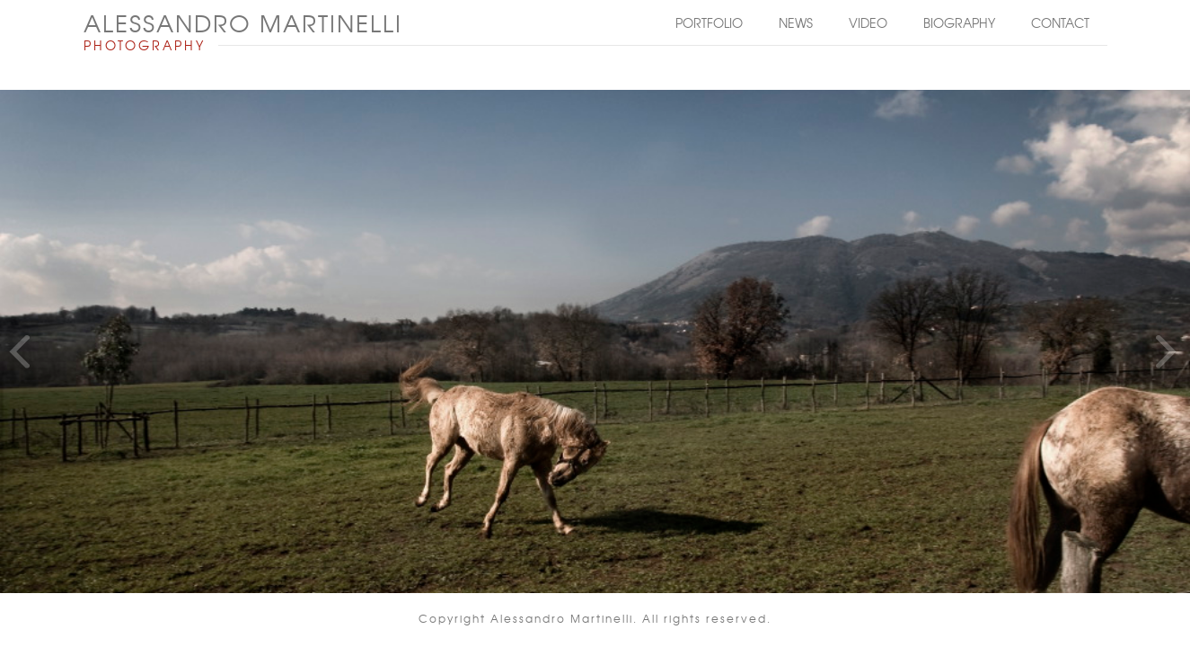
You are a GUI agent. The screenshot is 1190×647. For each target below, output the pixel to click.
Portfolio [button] (709, 22)
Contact (1060, 22)
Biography (959, 22)
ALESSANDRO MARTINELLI (243, 22)
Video (868, 22)
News (796, 22)
